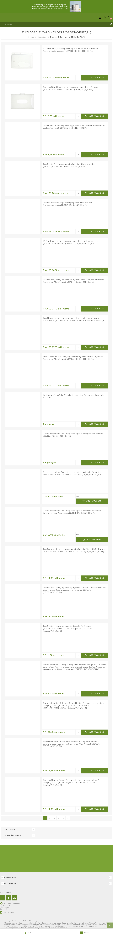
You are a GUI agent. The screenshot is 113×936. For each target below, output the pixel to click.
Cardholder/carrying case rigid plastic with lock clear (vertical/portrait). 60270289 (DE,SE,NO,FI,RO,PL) (68, 204)
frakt (65, 928)
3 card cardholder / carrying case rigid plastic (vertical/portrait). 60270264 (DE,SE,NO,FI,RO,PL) (73, 435)
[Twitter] (2, 897)
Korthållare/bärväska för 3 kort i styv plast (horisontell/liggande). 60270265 (74, 396)
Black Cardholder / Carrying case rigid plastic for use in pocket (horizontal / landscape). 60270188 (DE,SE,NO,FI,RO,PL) (73, 358)
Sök (110, 24)
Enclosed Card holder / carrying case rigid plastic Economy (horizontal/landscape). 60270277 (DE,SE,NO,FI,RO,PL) (71, 88)
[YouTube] (14, 897)
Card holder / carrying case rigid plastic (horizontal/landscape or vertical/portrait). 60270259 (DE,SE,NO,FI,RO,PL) (74, 127)
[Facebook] (8, 897)
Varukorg (109, 17)
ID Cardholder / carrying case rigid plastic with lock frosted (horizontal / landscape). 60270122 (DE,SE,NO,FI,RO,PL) (71, 242)
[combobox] (54, 24)
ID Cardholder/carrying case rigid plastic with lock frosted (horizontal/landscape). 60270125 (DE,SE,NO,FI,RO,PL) (70, 50)
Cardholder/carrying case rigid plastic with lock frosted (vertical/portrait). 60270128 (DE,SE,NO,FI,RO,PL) (69, 165)
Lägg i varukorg (96, 78)
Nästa (68, 818)
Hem (32, 37)
